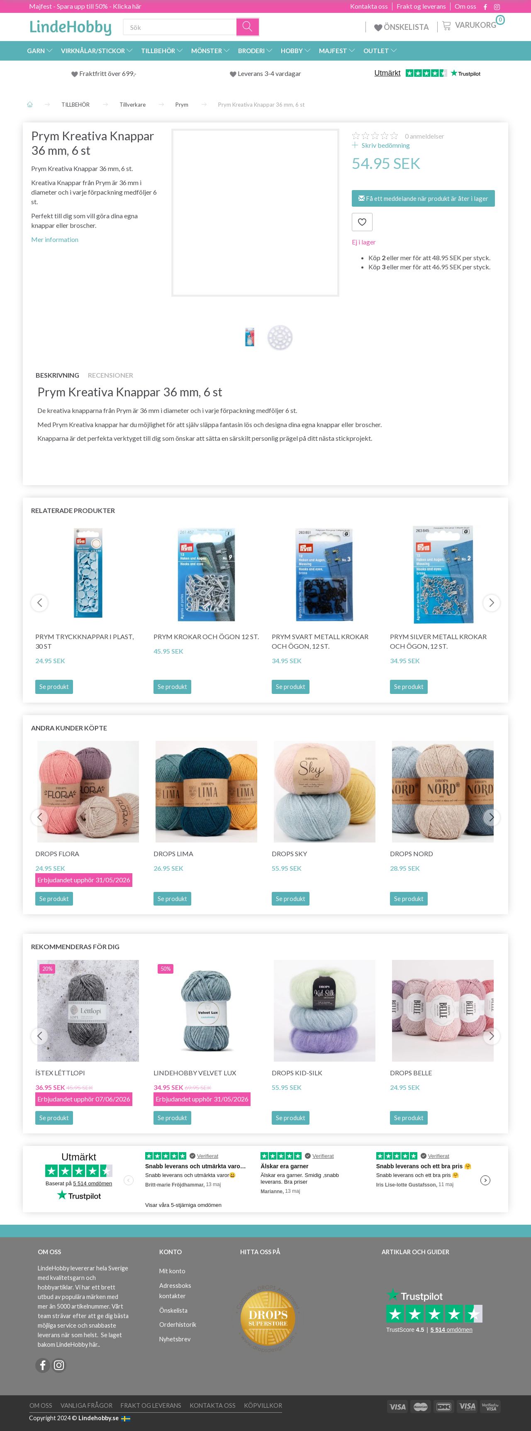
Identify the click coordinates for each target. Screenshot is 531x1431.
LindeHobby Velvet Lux (194, 1073)
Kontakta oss (369, 6)
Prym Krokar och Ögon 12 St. (206, 636)
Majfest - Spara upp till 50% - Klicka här (85, 6)
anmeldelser (424, 136)
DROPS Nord (411, 853)
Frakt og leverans (421, 6)
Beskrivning (57, 375)
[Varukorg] (473, 24)
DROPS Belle (411, 1073)
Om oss (465, 6)
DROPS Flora (57, 853)
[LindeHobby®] (70, 25)
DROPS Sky (289, 853)
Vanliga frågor (86, 1405)
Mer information (54, 239)
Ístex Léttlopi (60, 1073)
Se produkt (54, 686)
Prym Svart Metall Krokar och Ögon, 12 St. (320, 641)
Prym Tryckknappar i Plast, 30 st (84, 641)
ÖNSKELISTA (401, 27)
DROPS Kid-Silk (297, 1073)
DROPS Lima (173, 853)
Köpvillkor (263, 1405)
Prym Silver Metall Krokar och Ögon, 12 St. (438, 641)
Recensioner (110, 375)
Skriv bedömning (385, 145)
